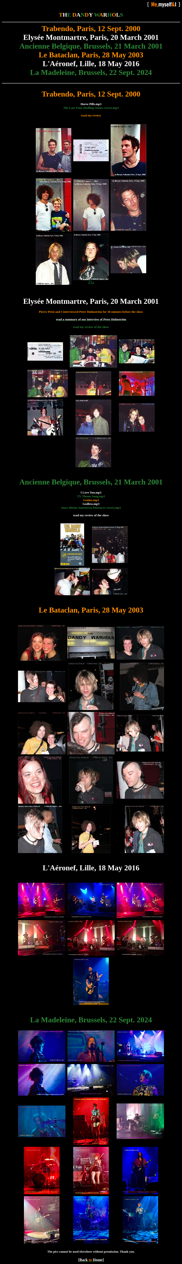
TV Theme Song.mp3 (91, 496)
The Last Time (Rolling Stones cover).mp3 (91, 108)
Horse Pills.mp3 (91, 104)
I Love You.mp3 (91, 492)
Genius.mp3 (91, 500)
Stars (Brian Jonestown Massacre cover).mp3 (91, 507)
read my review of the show (91, 327)
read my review (91, 115)
